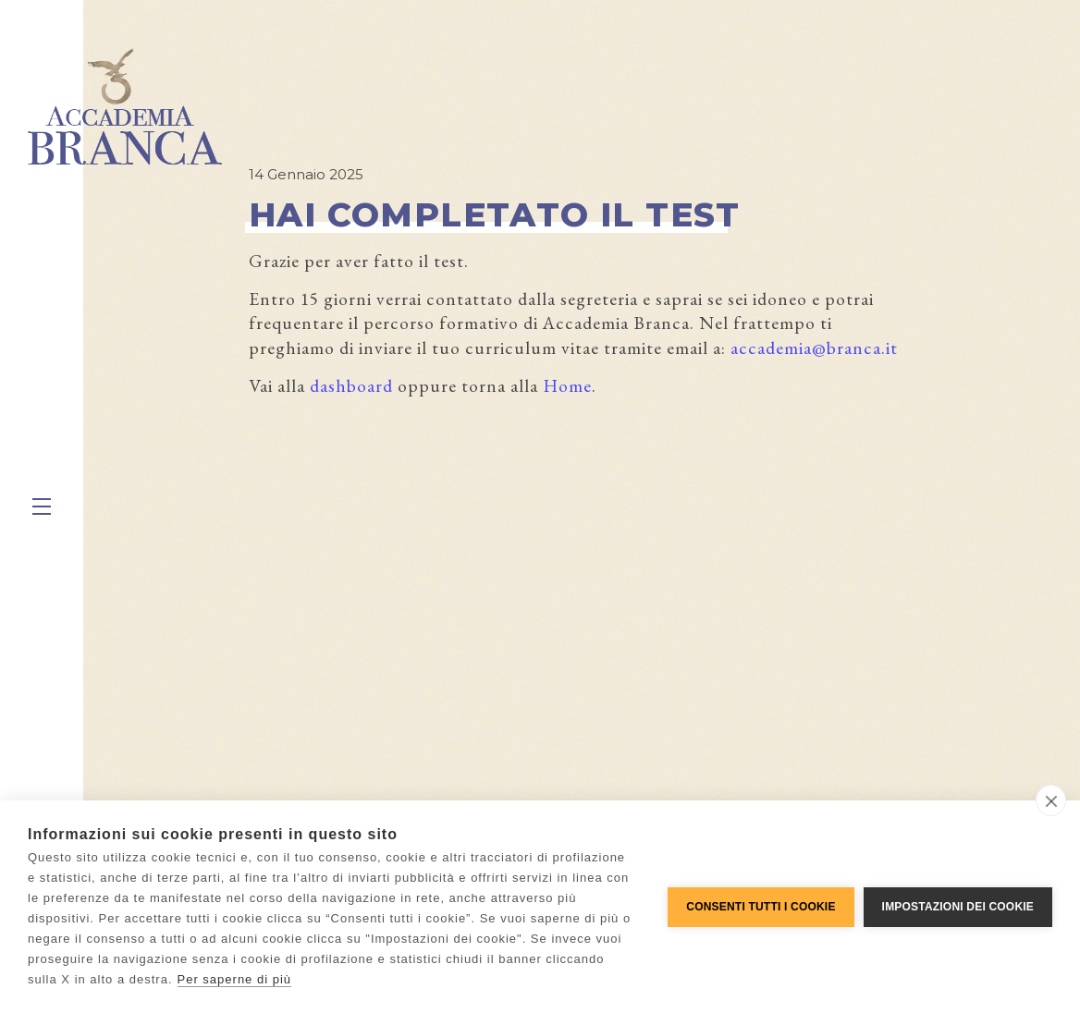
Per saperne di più (235, 979)
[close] (1051, 800)
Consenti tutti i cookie (760, 906)
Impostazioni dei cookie (958, 906)
